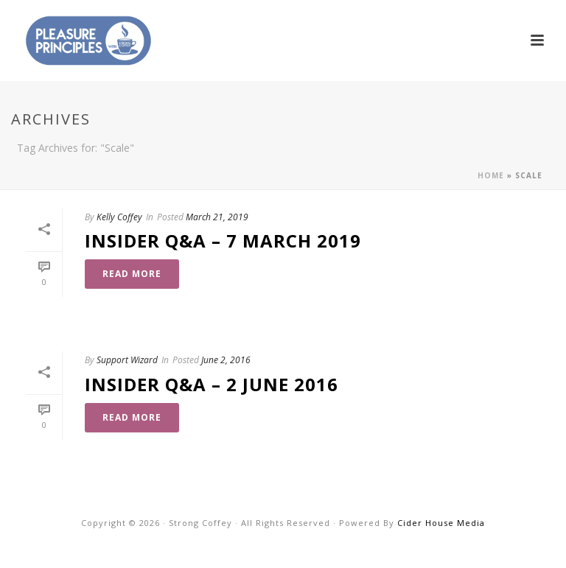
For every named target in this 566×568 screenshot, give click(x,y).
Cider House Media (441, 522)
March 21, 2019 (217, 217)
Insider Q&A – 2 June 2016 (211, 384)
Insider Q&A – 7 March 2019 (223, 240)
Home (491, 175)
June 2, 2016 (226, 360)
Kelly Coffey (119, 217)
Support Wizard (127, 360)
